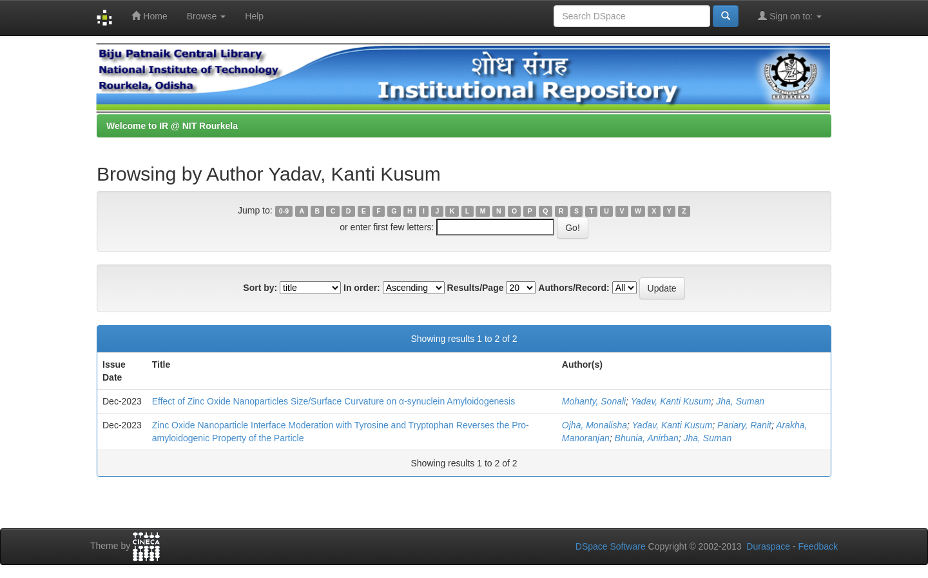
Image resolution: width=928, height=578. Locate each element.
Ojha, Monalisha (594, 425)
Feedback (818, 546)
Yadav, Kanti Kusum (671, 401)
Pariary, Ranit (744, 425)
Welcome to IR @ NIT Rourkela (172, 126)
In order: (361, 288)
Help (254, 16)
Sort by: (260, 288)
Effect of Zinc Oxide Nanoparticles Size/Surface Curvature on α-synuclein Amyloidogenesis (333, 401)
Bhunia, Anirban (647, 438)
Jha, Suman (740, 401)
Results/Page (475, 288)
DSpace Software (610, 546)
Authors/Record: (573, 288)
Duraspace (768, 546)
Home (149, 15)
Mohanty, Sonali (594, 401)
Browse (206, 16)
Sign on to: (790, 15)
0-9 (284, 211)
